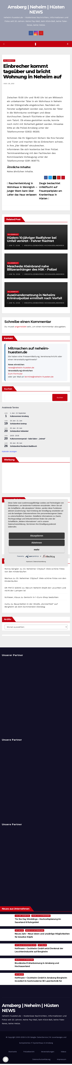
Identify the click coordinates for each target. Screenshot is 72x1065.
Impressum (61, 1059)
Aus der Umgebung (22, 915)
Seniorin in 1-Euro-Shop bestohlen (41, 597)
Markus (8, 578)
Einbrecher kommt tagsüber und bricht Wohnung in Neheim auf (32, 71)
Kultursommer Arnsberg (19, 416)
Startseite (13, 1052)
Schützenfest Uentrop (18, 424)
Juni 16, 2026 (14, 274)
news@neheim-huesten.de (21, 367)
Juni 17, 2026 (14, 245)
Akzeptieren (36, 535)
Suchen (8, 389)
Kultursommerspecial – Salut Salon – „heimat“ (27, 439)
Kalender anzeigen (9, 451)
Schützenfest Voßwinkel (19, 431)
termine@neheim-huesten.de (39, 376)
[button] (67, 44)
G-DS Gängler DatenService (36, 1037)
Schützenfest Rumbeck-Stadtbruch (23, 446)
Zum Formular (15, 373)
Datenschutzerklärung (41, 1059)
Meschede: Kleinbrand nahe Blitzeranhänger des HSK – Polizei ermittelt (32, 269)
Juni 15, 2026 (14, 303)
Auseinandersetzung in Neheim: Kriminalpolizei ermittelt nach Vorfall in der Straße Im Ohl (34, 298)
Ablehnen (36, 542)
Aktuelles (19, 930)
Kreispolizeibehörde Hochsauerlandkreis (43, 245)
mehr (36, 549)
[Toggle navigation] (35, 44)
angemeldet (20, 326)
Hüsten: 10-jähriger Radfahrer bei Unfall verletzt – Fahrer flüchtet (31, 239)
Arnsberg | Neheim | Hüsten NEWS (36, 9)
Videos (63, 1052)
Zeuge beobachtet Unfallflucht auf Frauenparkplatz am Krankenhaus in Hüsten (50, 191)
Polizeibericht (9, 60)
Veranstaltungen (47, 1052)
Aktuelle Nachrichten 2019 (25, 945)
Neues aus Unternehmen (41, 915)
